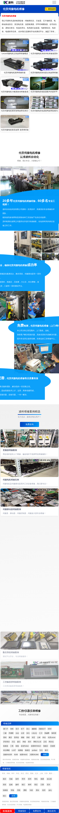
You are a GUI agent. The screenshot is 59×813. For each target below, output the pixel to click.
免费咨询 (29, 424)
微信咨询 (52, 811)
